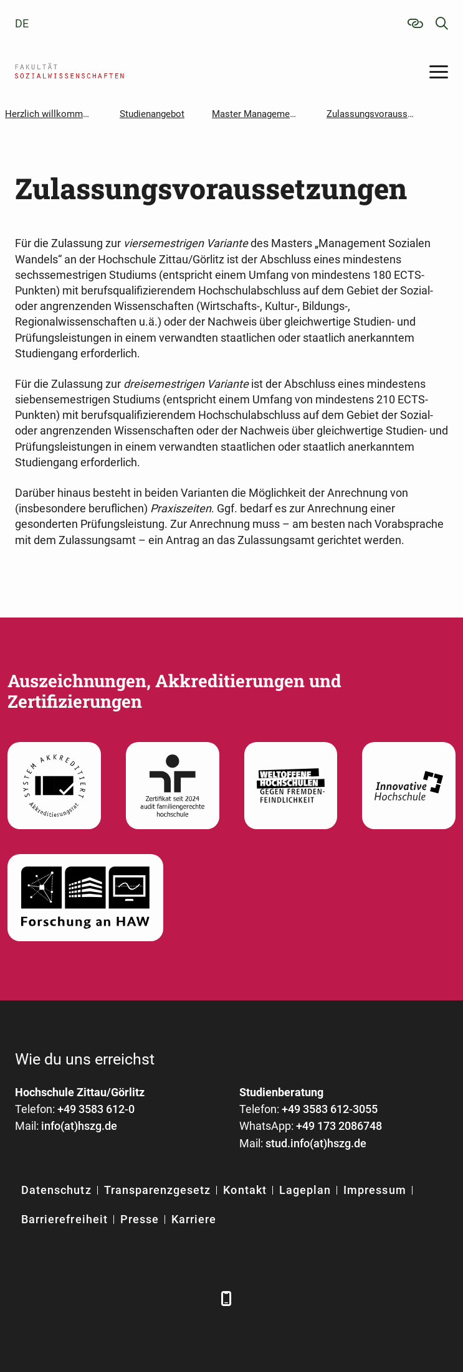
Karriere (193, 1219)
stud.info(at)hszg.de (315, 1143)
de (22, 23)
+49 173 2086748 (339, 1125)
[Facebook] (26, 1298)
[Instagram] (163, 1298)
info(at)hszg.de (79, 1125)
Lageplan (305, 1189)
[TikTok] (197, 1298)
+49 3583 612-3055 (330, 1109)
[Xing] (94, 1298)
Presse (139, 1219)
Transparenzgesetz (157, 1189)
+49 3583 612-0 (96, 1109)
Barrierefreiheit (64, 1219)
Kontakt (244, 1189)
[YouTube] (129, 1298)
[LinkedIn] (60, 1298)
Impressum (374, 1189)
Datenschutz (56, 1189)
